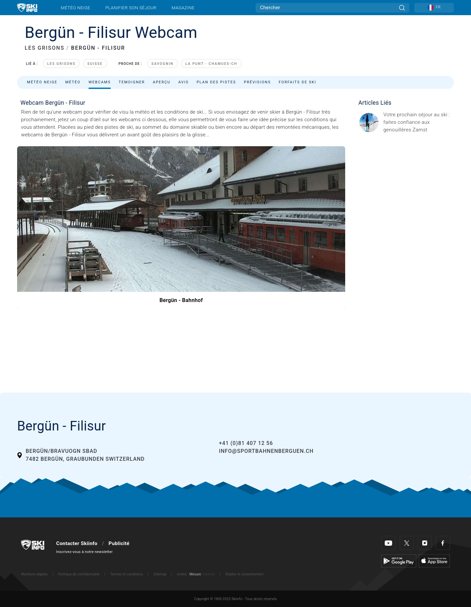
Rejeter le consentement (245, 574)
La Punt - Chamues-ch (211, 64)
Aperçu (162, 82)
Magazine (183, 7)
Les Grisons (61, 64)
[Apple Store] (434, 561)
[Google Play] (398, 561)
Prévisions (257, 82)
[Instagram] (425, 543)
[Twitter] (407, 543)
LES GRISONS (45, 48)
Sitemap (159, 574)
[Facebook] (443, 543)
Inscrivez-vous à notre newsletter (84, 552)
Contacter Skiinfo (76, 543)
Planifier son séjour (130, 7)
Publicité (119, 543)
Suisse (95, 64)
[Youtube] (388, 543)
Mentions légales (34, 574)
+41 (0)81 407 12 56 (246, 443)
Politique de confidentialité (78, 574)
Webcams (100, 82)
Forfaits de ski (297, 82)
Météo (73, 82)
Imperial (208, 574)
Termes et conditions (126, 574)
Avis (184, 82)
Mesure (195, 574)
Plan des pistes (216, 82)
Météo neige (76, 7)
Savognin (163, 64)
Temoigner (132, 82)
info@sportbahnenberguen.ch (266, 451)
